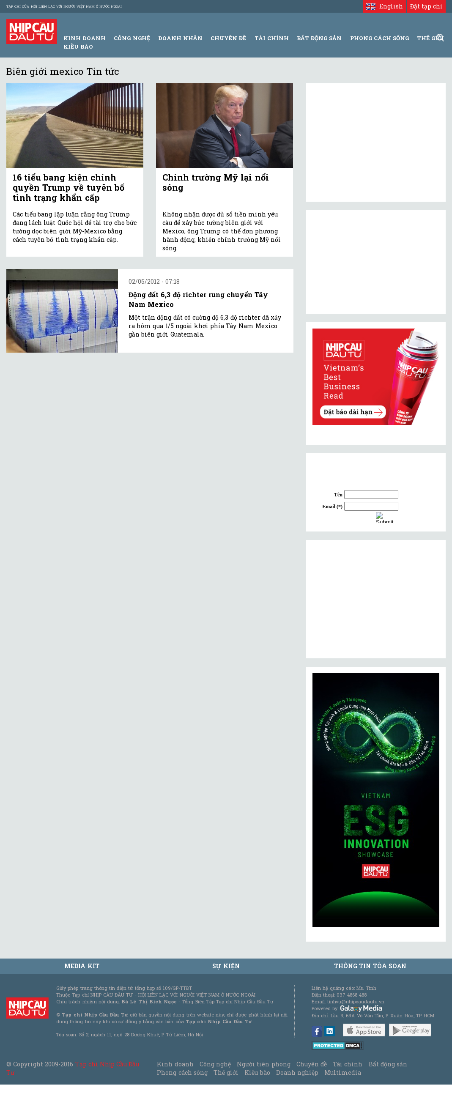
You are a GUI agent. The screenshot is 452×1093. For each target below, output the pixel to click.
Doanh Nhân (180, 38)
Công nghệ (215, 1064)
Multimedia (342, 1072)
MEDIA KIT (81, 966)
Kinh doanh (175, 1064)
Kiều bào (78, 46)
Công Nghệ (132, 38)
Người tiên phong (263, 1064)
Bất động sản (319, 38)
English (384, 6)
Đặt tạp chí (426, 6)
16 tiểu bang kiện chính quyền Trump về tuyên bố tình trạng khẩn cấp (68, 187)
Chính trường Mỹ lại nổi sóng (215, 182)
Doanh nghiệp (297, 1072)
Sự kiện (225, 966)
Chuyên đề (228, 38)
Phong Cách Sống (379, 38)
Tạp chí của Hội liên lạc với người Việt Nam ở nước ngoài (64, 6)
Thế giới (430, 38)
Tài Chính (272, 38)
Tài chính (347, 1064)
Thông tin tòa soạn (370, 966)
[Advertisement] (375, 599)
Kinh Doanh (84, 38)
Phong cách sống (182, 1072)
